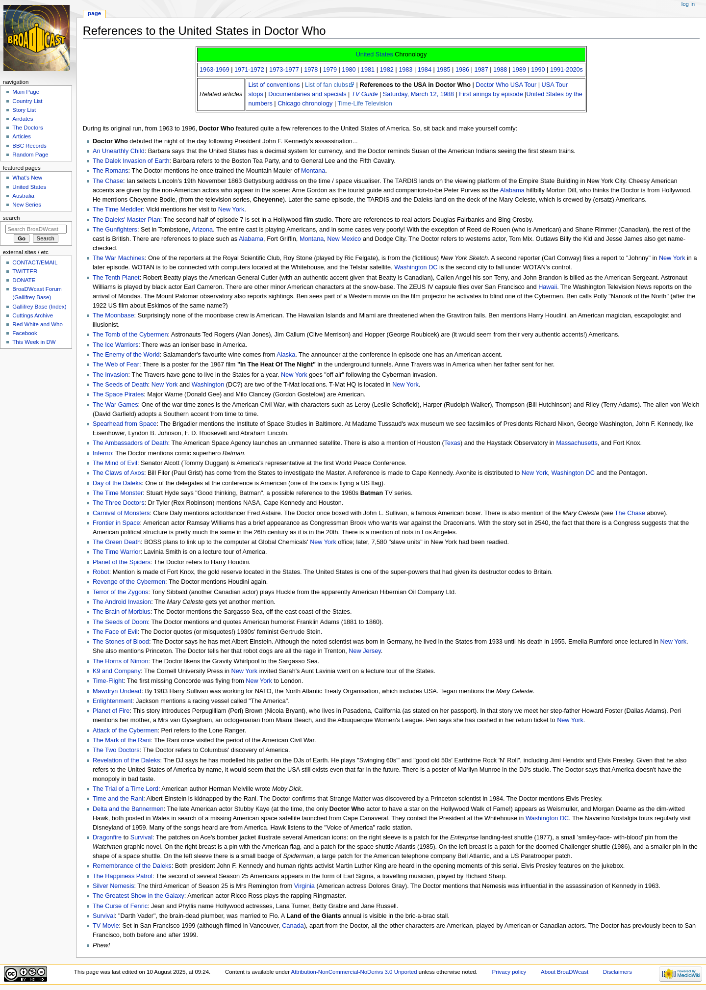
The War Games (115, 404)
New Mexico (344, 238)
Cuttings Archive (32, 315)
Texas (452, 443)
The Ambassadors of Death (130, 443)
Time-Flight (108, 680)
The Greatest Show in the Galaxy (138, 895)
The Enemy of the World (126, 354)
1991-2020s (566, 69)
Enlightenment (112, 701)
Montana (313, 170)
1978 (311, 69)
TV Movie (106, 925)
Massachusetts (577, 443)
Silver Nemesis (113, 886)
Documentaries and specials (307, 94)
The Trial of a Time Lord (125, 788)
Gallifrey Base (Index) (39, 307)
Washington (208, 384)
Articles (21, 136)
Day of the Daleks (117, 483)
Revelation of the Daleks (126, 760)
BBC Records (29, 146)
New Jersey (364, 651)
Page (94, 13)
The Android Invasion (122, 602)
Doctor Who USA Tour (506, 84)
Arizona (202, 229)
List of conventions (274, 84)
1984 (424, 69)
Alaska (286, 354)
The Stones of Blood (121, 641)
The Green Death (117, 542)
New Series (26, 205)
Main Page (25, 92)
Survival (141, 837)
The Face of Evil (115, 631)
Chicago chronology (304, 103)
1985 (443, 69)
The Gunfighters (115, 229)
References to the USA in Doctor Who (415, 84)
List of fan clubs (326, 84)
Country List (27, 101)
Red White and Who (37, 324)
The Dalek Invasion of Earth (131, 160)
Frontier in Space (116, 523)
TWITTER (24, 271)
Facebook (24, 333)
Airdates (22, 119)
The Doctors (27, 127)
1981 (368, 69)
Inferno (102, 453)
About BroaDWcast (564, 972)
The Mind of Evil (115, 463)
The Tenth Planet (116, 277)
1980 (348, 69)
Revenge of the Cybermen (129, 581)
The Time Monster (118, 493)
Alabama (512, 190)
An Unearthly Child (119, 151)
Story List (24, 110)
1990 (538, 69)
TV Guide (365, 94)
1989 (519, 69)
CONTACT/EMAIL (34, 262)
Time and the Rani (118, 798)
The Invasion (110, 374)
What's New (27, 178)
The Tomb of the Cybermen (130, 334)
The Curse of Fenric (120, 906)
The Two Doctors (116, 750)
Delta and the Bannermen (128, 809)
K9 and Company (117, 671)
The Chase (108, 181)
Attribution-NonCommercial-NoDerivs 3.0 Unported (354, 972)
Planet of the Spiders (122, 562)
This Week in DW (33, 342)
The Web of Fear (116, 364)
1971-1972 (249, 69)
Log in (688, 4)
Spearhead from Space (124, 423)
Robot (101, 572)
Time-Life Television (364, 103)
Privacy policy (509, 972)
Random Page (30, 154)
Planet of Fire (111, 710)
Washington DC (415, 267)
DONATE (23, 280)
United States (374, 54)
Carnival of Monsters (121, 513)
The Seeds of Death (120, 384)
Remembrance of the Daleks (132, 865)
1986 (462, 69)
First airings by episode (491, 94)
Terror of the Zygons (121, 592)
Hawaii (547, 287)
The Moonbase (113, 315)
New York (231, 209)
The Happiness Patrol (122, 876)
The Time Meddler (118, 209)
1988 (500, 69)
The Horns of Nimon (121, 661)
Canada (292, 925)
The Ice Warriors (115, 344)
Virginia (304, 886)
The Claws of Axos (118, 472)
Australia (23, 196)
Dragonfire (107, 837)
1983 (405, 69)
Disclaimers (617, 972)
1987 (481, 69)
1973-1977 (284, 69)
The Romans (110, 170)
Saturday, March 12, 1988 (418, 94)
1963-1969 (214, 69)
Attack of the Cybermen (125, 730)
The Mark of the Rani (122, 740)
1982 (387, 69)
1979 (330, 69)
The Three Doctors (119, 502)
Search (11, 218)
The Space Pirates (118, 394)
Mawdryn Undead (117, 691)
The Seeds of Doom (120, 622)
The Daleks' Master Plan (126, 219)
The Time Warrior (117, 551)
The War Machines (119, 258)
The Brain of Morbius (122, 611)
